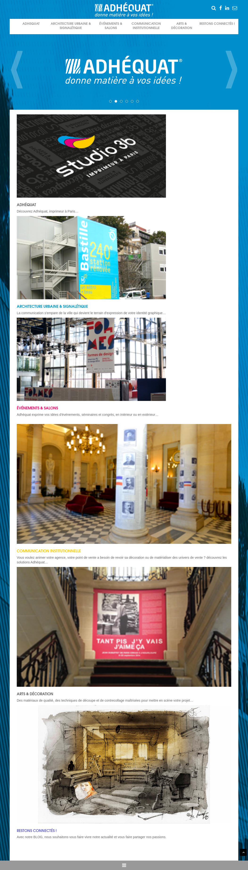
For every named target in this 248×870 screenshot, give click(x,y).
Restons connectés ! (217, 23)
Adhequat (31, 23)
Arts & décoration (181, 25)
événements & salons (110, 25)
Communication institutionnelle (146, 25)
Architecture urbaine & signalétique (71, 25)
